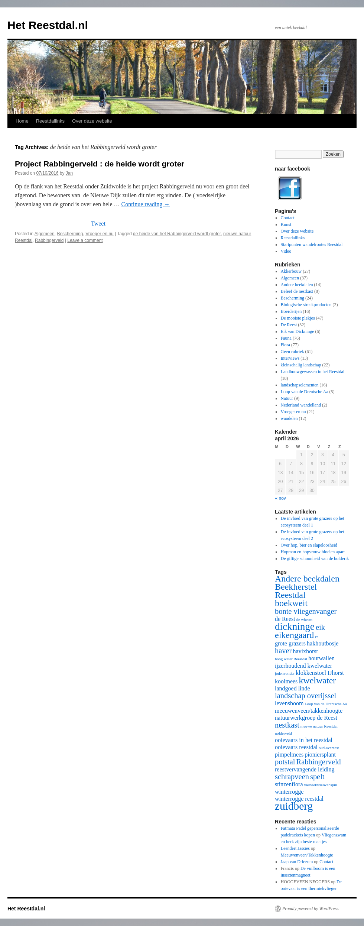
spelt (317, 777)
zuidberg (294, 806)
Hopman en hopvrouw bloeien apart (313, 551)
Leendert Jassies (295, 848)
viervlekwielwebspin (320, 785)
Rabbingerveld (49, 240)
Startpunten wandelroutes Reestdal (312, 244)
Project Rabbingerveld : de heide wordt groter (99, 163)
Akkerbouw (291, 271)
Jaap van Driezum (297, 861)
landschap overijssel (305, 696)
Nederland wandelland (301, 405)
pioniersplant (320, 754)
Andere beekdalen (297, 284)
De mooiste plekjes (298, 318)
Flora (285, 344)
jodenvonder (285, 673)
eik (320, 627)
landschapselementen (300, 385)
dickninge (295, 626)
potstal (285, 762)
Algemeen (45, 233)
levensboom (289, 703)
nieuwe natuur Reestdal (319, 726)
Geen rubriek (292, 351)
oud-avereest (329, 748)
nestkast (287, 725)
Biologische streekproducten (306, 304)
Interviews (290, 358)
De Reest (289, 324)
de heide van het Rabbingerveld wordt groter (177, 233)
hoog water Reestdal (291, 659)
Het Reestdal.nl (47, 25)
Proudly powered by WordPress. (310, 908)
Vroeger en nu (99, 233)
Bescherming (70, 233)
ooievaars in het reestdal (303, 740)
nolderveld (283, 733)
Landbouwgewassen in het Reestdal (313, 371)
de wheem (304, 620)
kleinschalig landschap (301, 365)
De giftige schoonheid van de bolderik (315, 558)
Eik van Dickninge (297, 331)
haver (283, 651)
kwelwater (317, 680)
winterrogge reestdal (299, 799)
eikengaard (294, 635)
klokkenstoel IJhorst (320, 673)
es (316, 637)
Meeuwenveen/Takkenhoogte (307, 855)
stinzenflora (289, 784)
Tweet (98, 223)
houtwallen (321, 658)
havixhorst (305, 651)
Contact (288, 217)
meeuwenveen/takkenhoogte (308, 711)
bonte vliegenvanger (306, 611)
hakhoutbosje (322, 643)
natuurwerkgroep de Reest (306, 718)
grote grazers (290, 643)
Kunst (286, 224)
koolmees (286, 681)
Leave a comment (85, 240)
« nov (280, 498)
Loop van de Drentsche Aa (304, 391)
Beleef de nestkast (297, 291)
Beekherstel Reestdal (296, 591)
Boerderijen (291, 311)
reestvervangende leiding (304, 769)
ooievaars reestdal (296, 747)
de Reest (285, 619)
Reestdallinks (50, 121)
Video (286, 251)
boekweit (291, 603)
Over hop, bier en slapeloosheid (309, 545)
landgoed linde (292, 688)
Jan (69, 173)
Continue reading (145, 204)
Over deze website (92, 121)
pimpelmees (289, 754)
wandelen (289, 418)
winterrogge (289, 792)
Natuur (287, 398)
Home (22, 121)
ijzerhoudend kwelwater (303, 666)
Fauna (286, 338)
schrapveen (292, 777)
